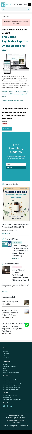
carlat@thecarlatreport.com (10, 395)
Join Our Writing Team (10, 302)
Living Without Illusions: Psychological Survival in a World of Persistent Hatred (20, 275)
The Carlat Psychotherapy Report (11, 389)
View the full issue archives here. (12, 100)
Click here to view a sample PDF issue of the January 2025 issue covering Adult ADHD (15, 94)
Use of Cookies (18, 418)
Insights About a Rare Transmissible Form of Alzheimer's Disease (10, 312)
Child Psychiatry (16, 267)
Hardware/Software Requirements (15, 420)
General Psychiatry (17, 242)
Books (4, 368)
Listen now (4, 291)
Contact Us (6, 357)
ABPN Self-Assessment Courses (11, 372)
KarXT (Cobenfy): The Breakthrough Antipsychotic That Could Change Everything (20, 251)
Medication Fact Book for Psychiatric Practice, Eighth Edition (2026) (15, 226)
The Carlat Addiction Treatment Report (12, 383)
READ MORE (5, 233)
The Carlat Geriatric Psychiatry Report (12, 387)
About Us (5, 351)
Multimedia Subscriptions (9, 366)
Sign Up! (9, 167)
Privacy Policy (15, 417)
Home (3, 16)
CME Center (6, 353)
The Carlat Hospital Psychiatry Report (12, 385)
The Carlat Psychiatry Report (10, 379)
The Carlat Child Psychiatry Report (11, 381)
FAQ (4, 355)
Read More (14, 258)
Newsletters (6, 364)
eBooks (5, 370)
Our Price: (4, 121)
